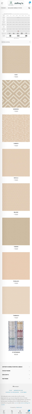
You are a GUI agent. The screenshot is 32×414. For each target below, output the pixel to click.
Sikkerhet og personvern (12, 392)
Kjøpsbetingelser (18, 390)
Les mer (16, 403)
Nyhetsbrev (23, 392)
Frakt (10, 390)
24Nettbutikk (19, 407)
